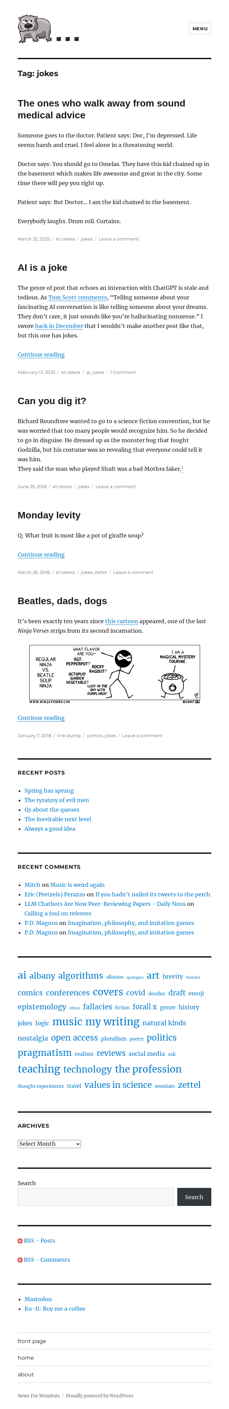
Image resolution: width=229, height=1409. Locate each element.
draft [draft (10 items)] (176, 993)
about (26, 1374)
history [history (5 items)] (189, 1007)
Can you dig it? (52, 401)
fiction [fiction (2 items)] (122, 1008)
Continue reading (41, 354)
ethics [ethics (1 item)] (74, 1008)
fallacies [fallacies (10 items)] (97, 1006)
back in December (59, 325)
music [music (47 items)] (67, 1021)
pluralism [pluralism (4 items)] (114, 1038)
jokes (87, 239)
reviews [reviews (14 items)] (111, 1053)
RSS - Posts (36, 1240)
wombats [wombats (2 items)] (165, 1086)
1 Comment (123, 372)
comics (94, 735)
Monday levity (49, 515)
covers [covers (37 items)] (108, 992)
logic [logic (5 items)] (42, 1023)
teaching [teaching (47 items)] (39, 1069)
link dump (69, 735)
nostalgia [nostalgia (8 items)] (33, 1038)
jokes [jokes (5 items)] (25, 1023)
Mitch (32, 884)
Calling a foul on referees (57, 913)
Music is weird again (77, 884)
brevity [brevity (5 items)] (173, 976)
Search (27, 1183)
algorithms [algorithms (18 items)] (80, 976)
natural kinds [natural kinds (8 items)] (164, 1023)
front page (32, 1341)
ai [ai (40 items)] (22, 975)
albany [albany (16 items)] (42, 976)
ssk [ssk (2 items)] (172, 1054)
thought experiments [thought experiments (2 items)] (41, 1086)
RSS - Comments (44, 1259)
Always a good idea (49, 828)
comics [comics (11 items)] (30, 992)
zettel (101, 572)
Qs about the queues (51, 809)
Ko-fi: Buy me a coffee (54, 1308)
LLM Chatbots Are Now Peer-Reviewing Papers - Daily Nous (105, 903)
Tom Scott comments (77, 297)
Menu (200, 28)
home (26, 1358)
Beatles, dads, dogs (62, 601)
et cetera (65, 239)
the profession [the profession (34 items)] (148, 1069)
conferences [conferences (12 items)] (68, 992)
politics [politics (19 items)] (162, 1037)
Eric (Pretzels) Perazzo (54, 894)
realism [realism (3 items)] (84, 1054)
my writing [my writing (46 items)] (112, 1021)
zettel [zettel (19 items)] (189, 1085)
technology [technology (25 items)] (87, 1069)
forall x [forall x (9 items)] (145, 1006)
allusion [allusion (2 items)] (115, 977)
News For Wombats (39, 1396)
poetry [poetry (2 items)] (137, 1039)
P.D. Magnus (41, 922)
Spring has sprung (49, 790)
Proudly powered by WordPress (99, 1396)
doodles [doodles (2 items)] (156, 994)
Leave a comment (119, 239)
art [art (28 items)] (153, 975)
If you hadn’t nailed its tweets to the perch (152, 894)
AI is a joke (42, 267)
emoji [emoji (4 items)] (196, 993)
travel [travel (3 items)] (74, 1086)
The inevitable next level (57, 819)
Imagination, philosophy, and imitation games (131, 922)
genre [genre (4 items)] (168, 1007)
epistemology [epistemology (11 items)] (42, 1006)
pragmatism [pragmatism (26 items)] (45, 1052)
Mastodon (38, 1299)
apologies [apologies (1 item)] (135, 977)
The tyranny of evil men (56, 800)
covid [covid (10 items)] (135, 993)
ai (88, 372)
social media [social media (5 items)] (147, 1054)
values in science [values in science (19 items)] (118, 1085)
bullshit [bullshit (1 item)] (193, 977)
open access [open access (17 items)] (74, 1038)
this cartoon (121, 621)
